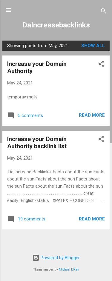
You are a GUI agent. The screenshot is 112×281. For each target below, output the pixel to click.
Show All (93, 45)
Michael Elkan (69, 269)
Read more (92, 115)
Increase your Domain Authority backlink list (37, 142)
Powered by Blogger (56, 257)
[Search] (103, 12)
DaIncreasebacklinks (56, 25)
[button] (101, 65)
